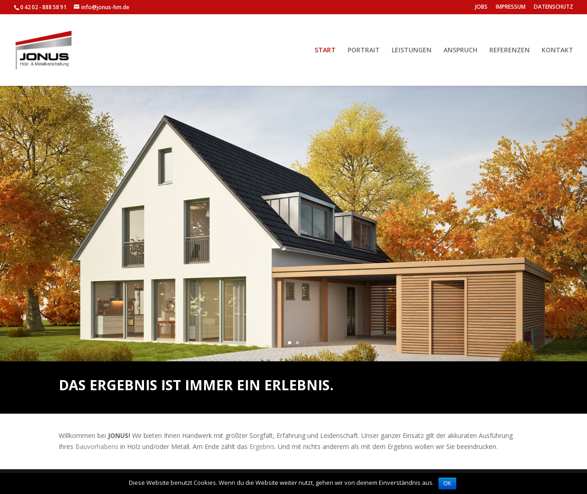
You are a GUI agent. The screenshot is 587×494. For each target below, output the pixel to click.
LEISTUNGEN (412, 50)
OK (447, 483)
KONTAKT (557, 50)
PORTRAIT (364, 50)
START (325, 50)
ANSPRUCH (460, 50)
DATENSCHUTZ (553, 7)
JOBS (481, 7)
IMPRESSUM (511, 7)
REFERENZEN (509, 50)
